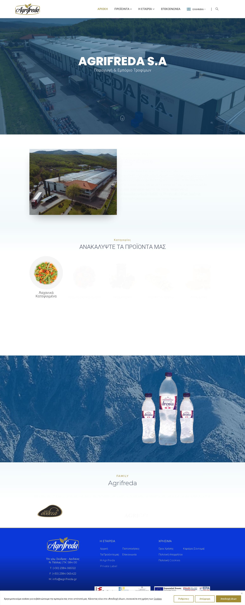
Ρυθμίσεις (183, 599)
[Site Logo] (27, 9)
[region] (122, 598)
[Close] (242, 593)
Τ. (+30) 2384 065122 (63, 568)
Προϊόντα (121, 9)
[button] (217, 9)
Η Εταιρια (145, 9)
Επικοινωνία (170, 9)
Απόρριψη (205, 599)
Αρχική (103, 9)
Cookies (158, 599)
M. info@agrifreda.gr (63, 579)
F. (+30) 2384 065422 (62, 573)
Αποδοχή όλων (228, 599)
